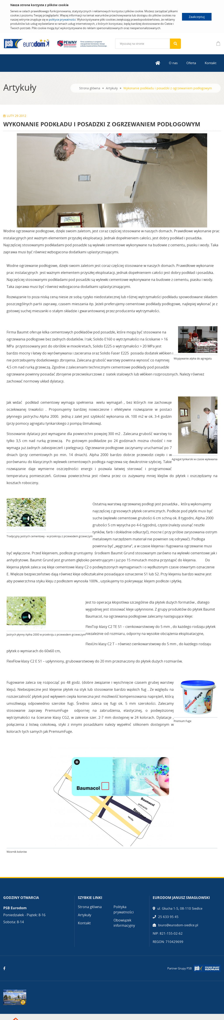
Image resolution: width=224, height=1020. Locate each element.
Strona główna (89, 88)
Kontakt (210, 63)
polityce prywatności (62, 19)
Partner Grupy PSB (179, 968)
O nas (173, 63)
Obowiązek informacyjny (124, 923)
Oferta (191, 63)
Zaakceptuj (197, 17)
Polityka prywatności (124, 909)
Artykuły (112, 88)
